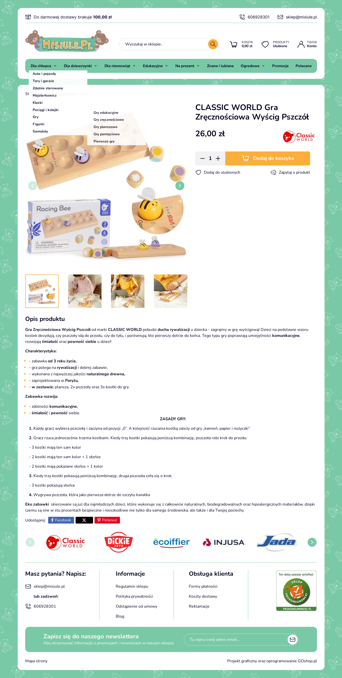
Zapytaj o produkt (290, 172)
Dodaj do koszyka (273, 158)
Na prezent (184, 65)
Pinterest (109, 520)
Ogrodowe (250, 65)
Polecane (304, 65)
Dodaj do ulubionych (217, 172)
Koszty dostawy (203, 596)
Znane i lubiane (220, 65)
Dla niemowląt (117, 65)
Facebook (63, 520)
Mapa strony (36, 661)
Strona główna (38, 94)
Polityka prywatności (134, 596)
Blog (120, 616)
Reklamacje (199, 606)
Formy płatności (203, 586)
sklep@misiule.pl (297, 17)
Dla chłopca (41, 65)
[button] (201, 158)
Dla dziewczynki (78, 65)
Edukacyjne (153, 65)
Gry (84, 94)
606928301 (254, 17)
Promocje (280, 65)
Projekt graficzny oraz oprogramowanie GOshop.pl (272, 661)
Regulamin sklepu (132, 586)
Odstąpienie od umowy (136, 606)
